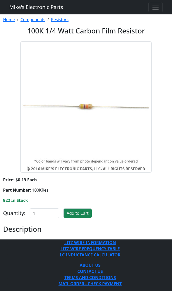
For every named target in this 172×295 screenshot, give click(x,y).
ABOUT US (90, 265)
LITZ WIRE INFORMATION (90, 242)
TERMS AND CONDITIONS (90, 277)
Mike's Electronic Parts (36, 7)
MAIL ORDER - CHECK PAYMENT (90, 284)
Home (9, 19)
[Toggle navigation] (155, 7)
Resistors (59, 19)
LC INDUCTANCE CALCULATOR (90, 255)
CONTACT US (90, 271)
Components (32, 19)
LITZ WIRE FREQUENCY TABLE (90, 249)
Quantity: (14, 213)
